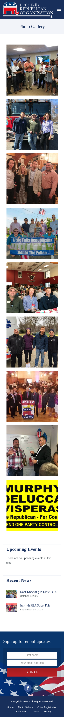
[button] (59, 9)
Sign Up (32, 672)
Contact (35, 711)
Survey (47, 711)
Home (10, 707)
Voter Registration (47, 707)
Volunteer (21, 711)
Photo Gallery (25, 707)
